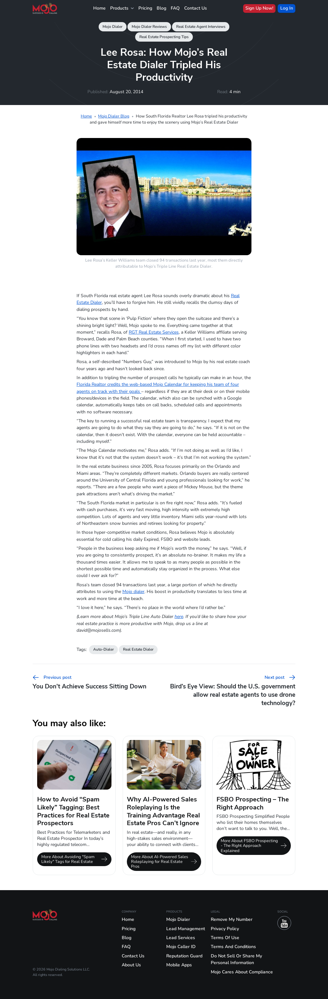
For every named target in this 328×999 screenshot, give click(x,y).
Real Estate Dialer (138, 649)
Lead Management (185, 929)
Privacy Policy (225, 929)
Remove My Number (231, 919)
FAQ (175, 8)
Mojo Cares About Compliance (242, 972)
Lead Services (180, 938)
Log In (286, 8)
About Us (131, 965)
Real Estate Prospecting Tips (164, 36)
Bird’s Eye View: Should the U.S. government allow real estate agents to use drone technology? (232, 690)
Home (99, 8)
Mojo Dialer (112, 26)
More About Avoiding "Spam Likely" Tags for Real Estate (74, 859)
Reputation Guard (184, 956)
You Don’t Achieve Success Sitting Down (89, 682)
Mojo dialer (133, 592)
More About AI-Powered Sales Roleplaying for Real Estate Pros (164, 861)
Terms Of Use (225, 938)
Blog (161, 8)
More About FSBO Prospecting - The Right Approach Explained (254, 845)
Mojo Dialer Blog (113, 116)
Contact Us (195, 8)
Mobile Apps (179, 965)
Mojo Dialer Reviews (149, 26)
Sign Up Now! (259, 8)
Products (122, 8)
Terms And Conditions (233, 947)
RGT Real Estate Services (154, 332)
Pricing (145, 8)
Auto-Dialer (103, 649)
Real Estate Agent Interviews (201, 26)
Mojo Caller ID (181, 947)
